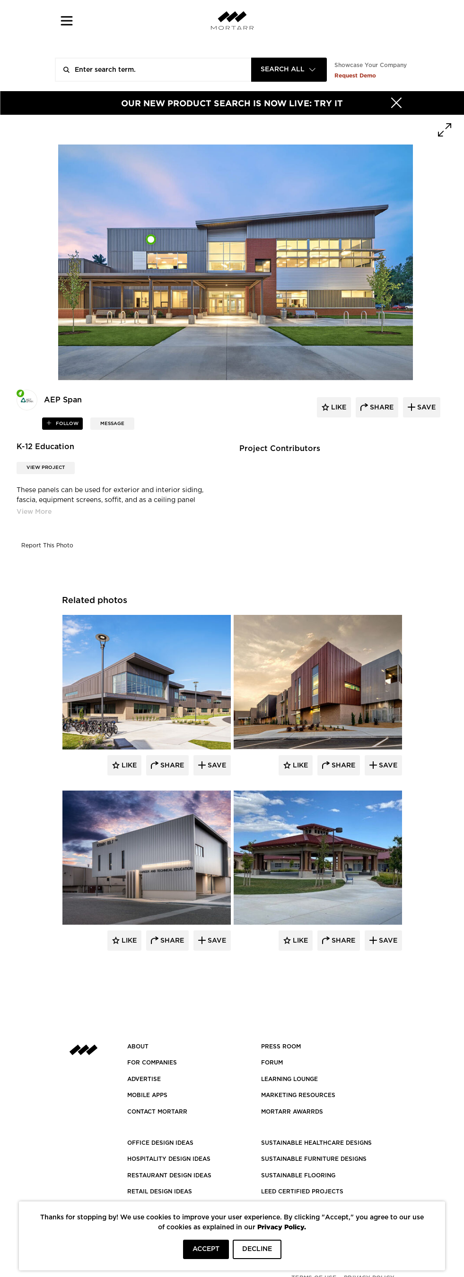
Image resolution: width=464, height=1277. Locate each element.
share (381, 407)
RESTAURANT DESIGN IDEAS (169, 1175)
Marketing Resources (298, 1095)
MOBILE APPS (147, 1095)
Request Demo (355, 75)
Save (216, 765)
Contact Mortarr (157, 1112)
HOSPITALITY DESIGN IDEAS (168, 1159)
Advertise (144, 1079)
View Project (45, 467)
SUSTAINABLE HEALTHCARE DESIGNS (316, 1143)
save (425, 407)
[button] (67, 20)
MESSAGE (112, 423)
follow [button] (66, 423)
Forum (272, 1062)
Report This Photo (47, 545)
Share (171, 765)
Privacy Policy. (281, 1226)
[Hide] (396, 103)
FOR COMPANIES (152, 1062)
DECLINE (257, 1249)
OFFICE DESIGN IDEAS (160, 1143)
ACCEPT (206, 1249)
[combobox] (289, 70)
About (138, 1046)
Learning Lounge (289, 1079)
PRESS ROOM (281, 1046)
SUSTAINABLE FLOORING (298, 1175)
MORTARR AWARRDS (292, 1112)
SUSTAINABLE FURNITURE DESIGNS (314, 1159)
